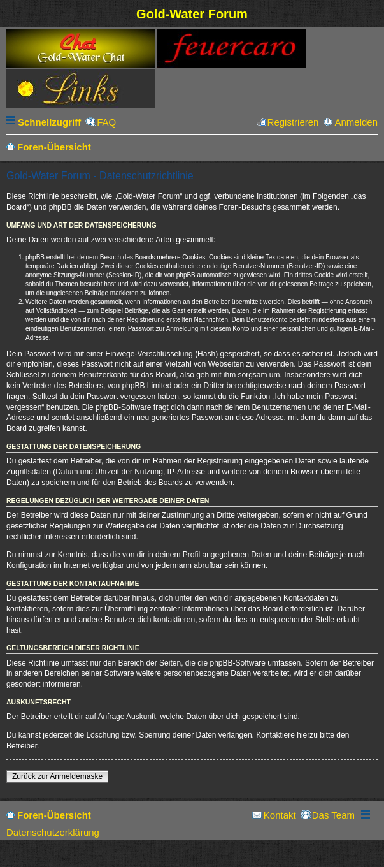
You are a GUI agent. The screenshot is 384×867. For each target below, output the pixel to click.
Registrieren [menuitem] (293, 122)
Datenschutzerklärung (52, 832)
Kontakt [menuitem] (280, 815)
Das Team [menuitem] (333, 815)
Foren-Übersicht (54, 815)
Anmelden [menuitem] (356, 122)
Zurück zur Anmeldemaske (57, 776)
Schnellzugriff (49, 122)
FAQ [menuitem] (106, 122)
